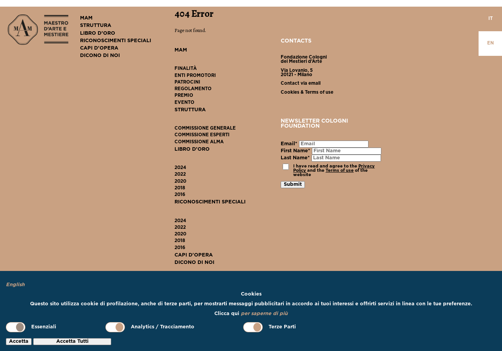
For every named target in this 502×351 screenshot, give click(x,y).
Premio (183, 96)
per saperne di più (264, 314)
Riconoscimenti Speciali (115, 41)
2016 (179, 195)
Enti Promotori (195, 76)
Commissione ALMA (199, 142)
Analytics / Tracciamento (149, 327)
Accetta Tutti (72, 341)
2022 (180, 174)
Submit (293, 184)
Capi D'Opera (99, 48)
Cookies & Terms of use (307, 92)
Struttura (95, 25)
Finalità (185, 69)
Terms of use (340, 171)
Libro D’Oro (97, 33)
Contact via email (300, 84)
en (490, 43)
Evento (184, 103)
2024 (180, 168)
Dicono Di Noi (100, 55)
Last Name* (295, 158)
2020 (180, 182)
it (490, 19)
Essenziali (31, 327)
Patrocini (187, 82)
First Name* (295, 151)
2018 (179, 188)
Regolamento (193, 89)
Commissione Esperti (202, 135)
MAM (86, 18)
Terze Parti (269, 327)
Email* (289, 144)
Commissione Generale (205, 128)
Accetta (18, 341)
